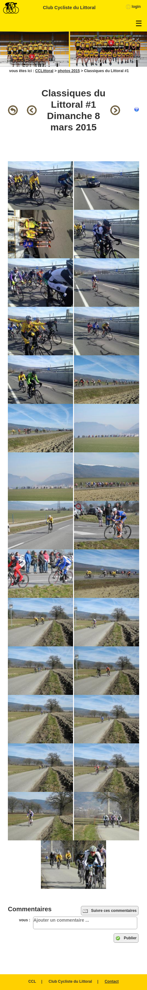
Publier (126, 938)
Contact (112, 981)
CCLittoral (44, 71)
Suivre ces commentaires (110, 910)
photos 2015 (69, 71)
